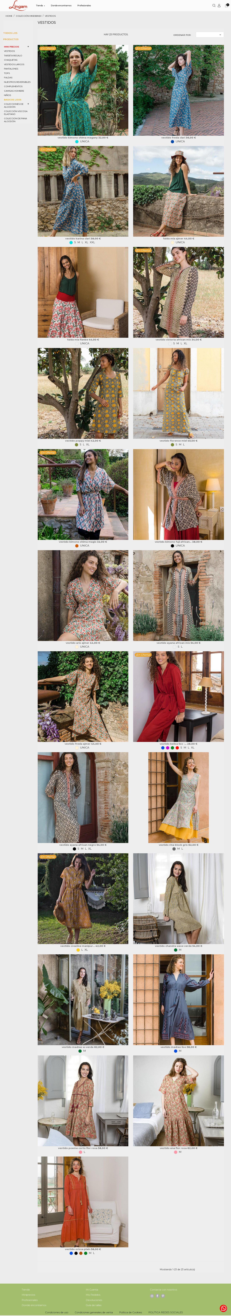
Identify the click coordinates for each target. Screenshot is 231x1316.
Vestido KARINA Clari (78, 238)
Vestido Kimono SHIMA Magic (78, 541)
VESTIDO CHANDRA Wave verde (173, 945)
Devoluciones (94, 1300)
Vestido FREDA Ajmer (78, 743)
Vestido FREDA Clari (173, 137)
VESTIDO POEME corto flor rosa (78, 1148)
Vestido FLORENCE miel (174, 440)
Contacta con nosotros (163, 1289)
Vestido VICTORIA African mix (174, 339)
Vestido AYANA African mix (174, 642)
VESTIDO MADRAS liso (174, 1047)
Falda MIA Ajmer (173, 238)
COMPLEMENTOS (13, 86)
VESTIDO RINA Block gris (173, 844)
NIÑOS (7, 95)
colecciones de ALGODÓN (13, 105)
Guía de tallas (93, 1305)
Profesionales (30, 1300)
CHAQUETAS (10, 60)
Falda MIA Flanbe (78, 339)
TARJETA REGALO (13, 55)
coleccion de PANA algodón (15, 120)
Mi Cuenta (92, 1289)
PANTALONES (11, 68)
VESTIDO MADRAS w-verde (78, 1047)
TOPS (7, 73)
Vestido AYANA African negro (78, 844)
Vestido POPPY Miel (78, 440)
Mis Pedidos (93, 1295)
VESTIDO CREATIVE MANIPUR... (77, 945)
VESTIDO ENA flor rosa (173, 1148)
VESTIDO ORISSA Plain (78, 1249)
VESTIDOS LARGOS (14, 64)
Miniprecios (28, 1295)
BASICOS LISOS (12, 99)
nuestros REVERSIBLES (17, 82)
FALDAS (8, 77)
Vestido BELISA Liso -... (173, 743)
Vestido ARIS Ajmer (78, 642)
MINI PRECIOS (11, 46)
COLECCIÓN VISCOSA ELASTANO (15, 112)
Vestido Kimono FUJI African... (173, 541)
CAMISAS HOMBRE (14, 91)
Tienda (26, 1289)
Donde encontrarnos (34, 1305)
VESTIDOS (9, 51)
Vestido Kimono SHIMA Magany (78, 137)
